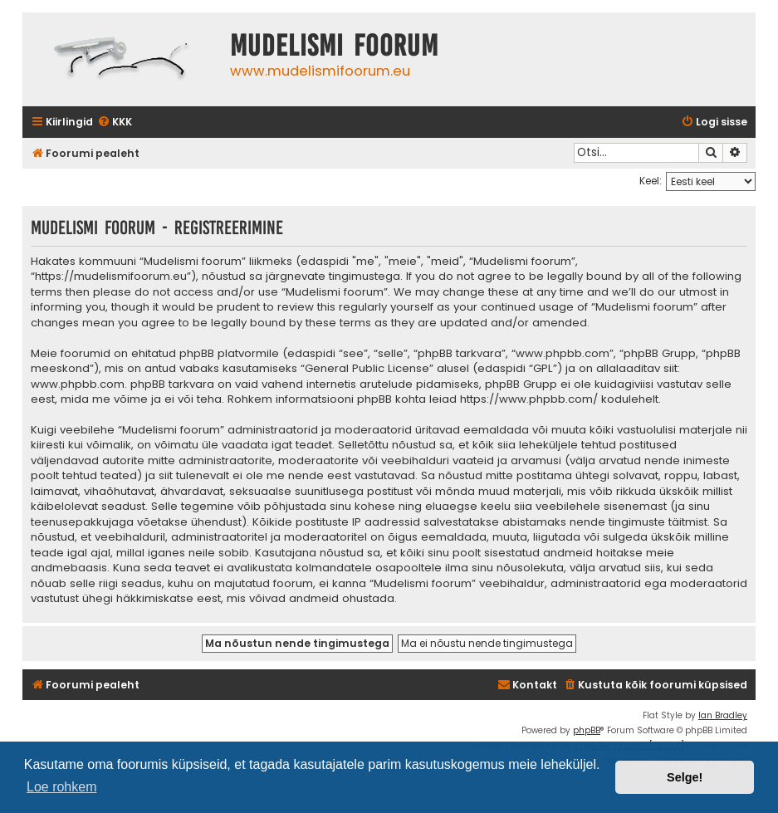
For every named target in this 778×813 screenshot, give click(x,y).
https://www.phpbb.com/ (529, 399)
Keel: (650, 181)
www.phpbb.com (78, 384)
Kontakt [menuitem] (527, 685)
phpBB (586, 730)
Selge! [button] (684, 777)
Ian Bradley (722, 715)
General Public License (367, 368)
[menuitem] (114, 122)
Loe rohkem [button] (62, 787)
